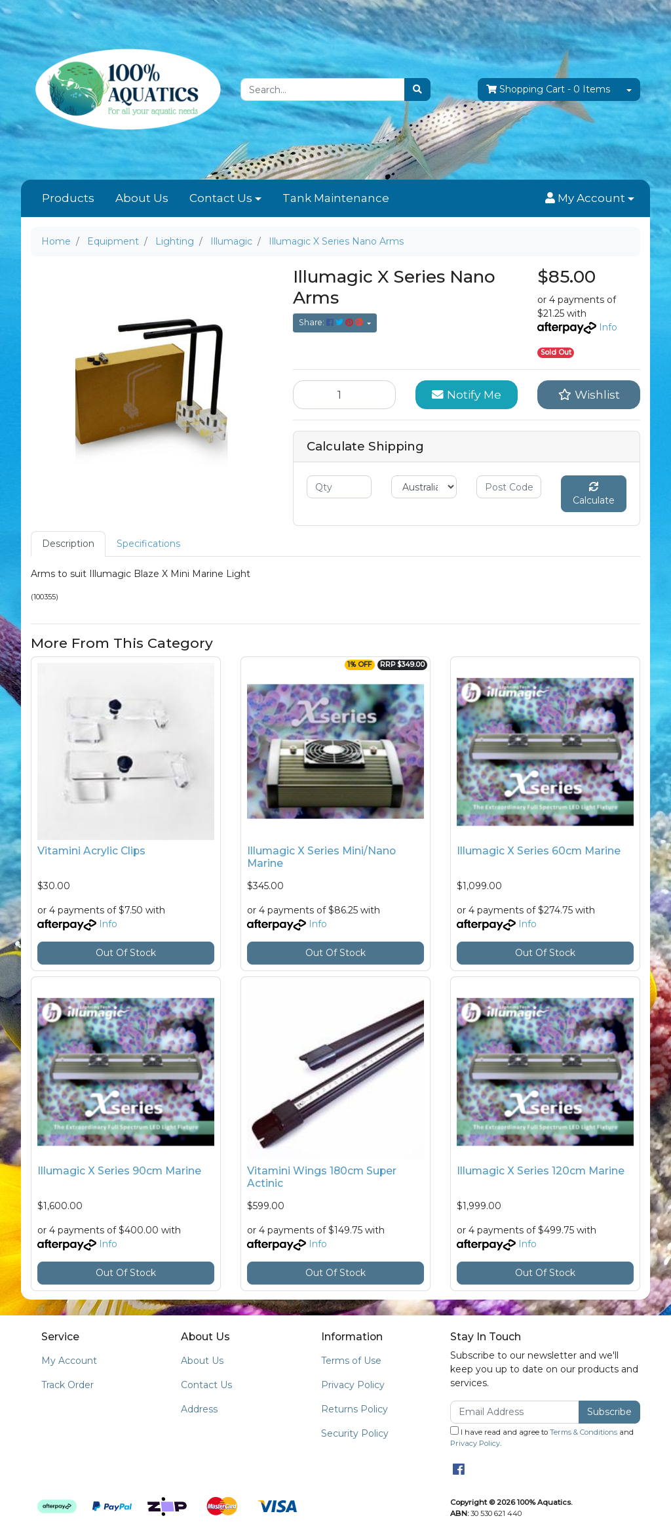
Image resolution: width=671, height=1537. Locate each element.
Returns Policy (354, 1409)
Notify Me (466, 394)
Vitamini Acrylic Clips (91, 851)
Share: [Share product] (332, 322)
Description (68, 543)
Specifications (148, 543)
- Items (548, 89)
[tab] (68, 544)
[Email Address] (514, 1412)
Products (68, 198)
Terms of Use (351, 1361)
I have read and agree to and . (542, 1437)
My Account (69, 1361)
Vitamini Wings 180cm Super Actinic (321, 1177)
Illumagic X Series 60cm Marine (539, 851)
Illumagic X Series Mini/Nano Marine (321, 857)
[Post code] (508, 486)
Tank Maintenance (335, 198)
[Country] (423, 486)
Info (608, 327)
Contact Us (220, 198)
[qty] (339, 486)
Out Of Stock (126, 953)
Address (199, 1409)
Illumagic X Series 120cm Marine (540, 1171)
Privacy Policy (353, 1385)
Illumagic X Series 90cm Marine (119, 1171)
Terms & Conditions (583, 1432)
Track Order (67, 1385)
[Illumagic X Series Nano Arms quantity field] (344, 394)
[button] (590, 198)
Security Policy (355, 1433)
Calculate (594, 494)
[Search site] (417, 89)
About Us (141, 198)
